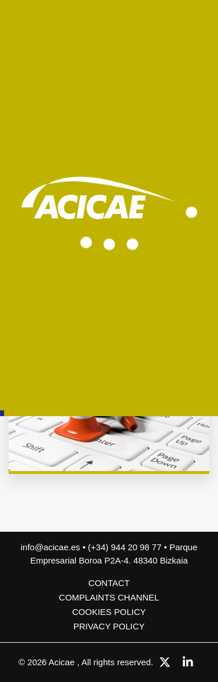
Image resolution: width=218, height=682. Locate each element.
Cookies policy (109, 612)
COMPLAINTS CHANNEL (109, 597)
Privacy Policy (109, 626)
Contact (109, 583)
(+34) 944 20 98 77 (126, 547)
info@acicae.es (50, 547)
